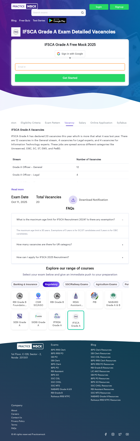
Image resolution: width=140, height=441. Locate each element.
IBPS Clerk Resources (101, 350)
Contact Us (16, 418)
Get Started (70, 77)
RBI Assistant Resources (102, 389)
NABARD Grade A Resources (105, 396)
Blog (14, 20)
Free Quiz (24, 20)
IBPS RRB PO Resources (102, 364)
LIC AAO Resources (100, 371)
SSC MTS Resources (101, 393)
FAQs (13, 428)
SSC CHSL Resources (101, 386)
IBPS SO (55, 375)
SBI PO (54, 357)
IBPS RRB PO (57, 353)
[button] (70, 53)
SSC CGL (55, 379)
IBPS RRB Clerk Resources (103, 361)
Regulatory (51, 284)
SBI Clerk (55, 361)
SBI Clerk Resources (100, 353)
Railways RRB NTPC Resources (106, 400)
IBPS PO (55, 368)
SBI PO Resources (99, 375)
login (99, 7)
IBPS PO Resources (100, 379)
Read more (17, 189)
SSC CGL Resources (101, 357)
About (14, 410)
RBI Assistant (57, 371)
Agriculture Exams (106, 284)
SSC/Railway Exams (76, 284)
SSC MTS (55, 386)
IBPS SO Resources (100, 382)
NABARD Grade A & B (61, 389)
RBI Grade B (57, 393)
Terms (14, 425)
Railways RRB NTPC (60, 396)
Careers (15, 414)
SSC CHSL (56, 382)
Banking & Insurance (25, 284)
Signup (119, 7)
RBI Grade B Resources (102, 368)
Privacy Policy (18, 421)
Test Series (39, 20)
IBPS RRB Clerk (58, 350)
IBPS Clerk (56, 364)
